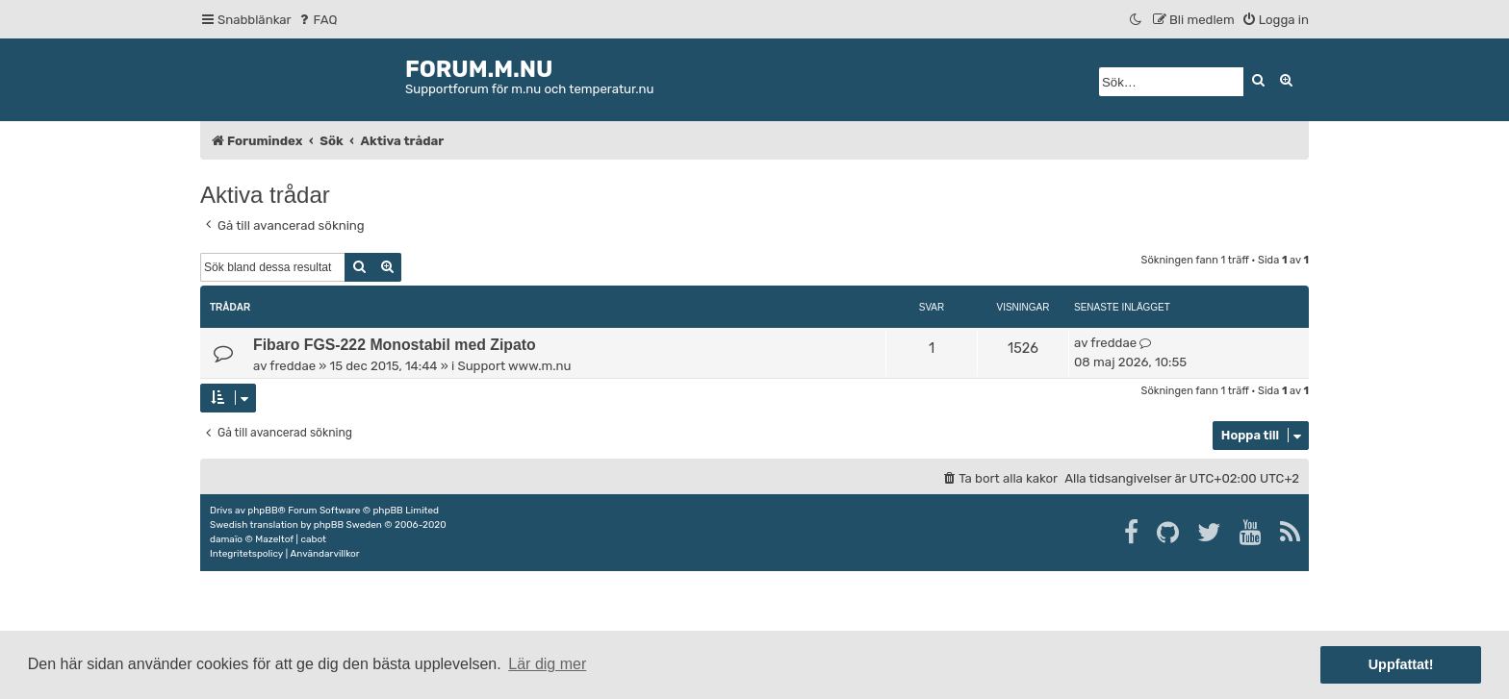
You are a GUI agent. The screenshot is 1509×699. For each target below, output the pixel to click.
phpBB (262, 510)
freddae (292, 366)
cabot (313, 539)
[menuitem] (317, 20)
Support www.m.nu (514, 366)
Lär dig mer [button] (547, 664)
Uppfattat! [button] (1401, 664)
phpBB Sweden (348, 525)
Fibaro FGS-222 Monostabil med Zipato (394, 345)
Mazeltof (274, 539)
